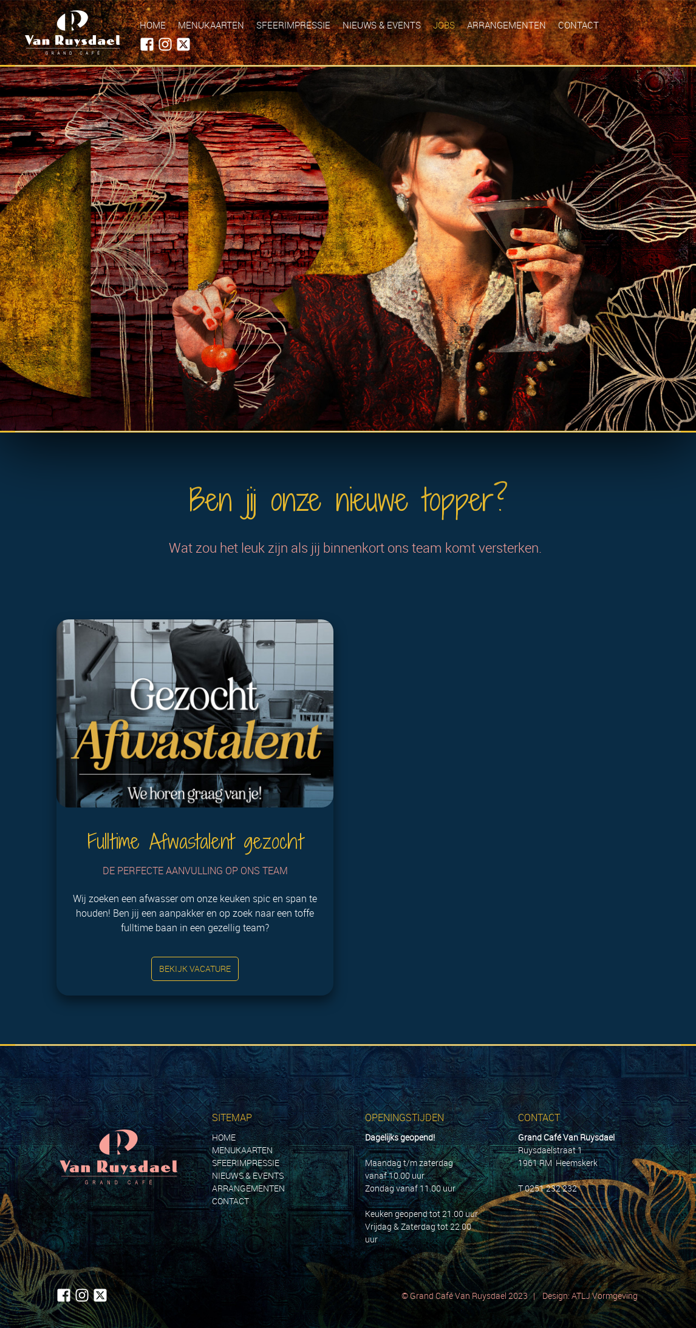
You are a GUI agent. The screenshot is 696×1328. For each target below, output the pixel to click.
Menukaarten (211, 25)
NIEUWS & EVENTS (248, 1175)
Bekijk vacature (195, 968)
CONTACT (230, 1201)
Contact (578, 25)
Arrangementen (506, 25)
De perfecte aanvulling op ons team (195, 870)
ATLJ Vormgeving (605, 1295)
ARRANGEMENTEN (248, 1188)
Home (153, 25)
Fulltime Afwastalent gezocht (195, 841)
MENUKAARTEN (242, 1150)
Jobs (444, 25)
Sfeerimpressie (293, 25)
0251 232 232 (551, 1188)
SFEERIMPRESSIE (245, 1162)
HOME (224, 1137)
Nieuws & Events (382, 25)
